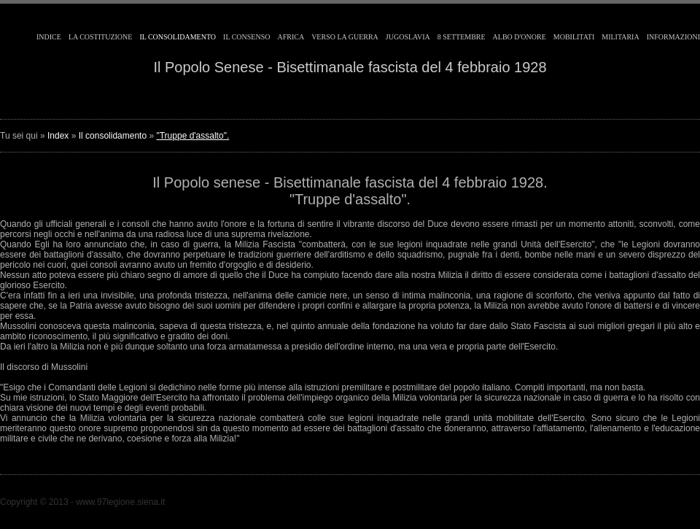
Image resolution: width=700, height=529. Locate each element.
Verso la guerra (344, 37)
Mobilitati (573, 37)
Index (58, 136)
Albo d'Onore (519, 37)
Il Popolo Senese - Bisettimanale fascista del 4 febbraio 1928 (349, 67)
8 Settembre (462, 37)
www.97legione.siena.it (120, 502)
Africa (290, 37)
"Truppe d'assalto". (192, 136)
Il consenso (246, 37)
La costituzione (101, 37)
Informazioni (673, 37)
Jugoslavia (408, 37)
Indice (48, 37)
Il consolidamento (177, 37)
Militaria (620, 37)
